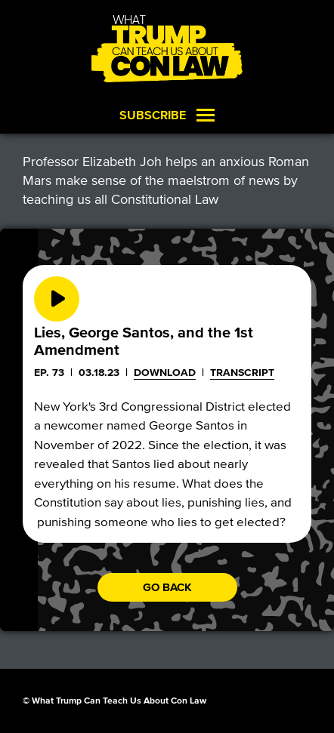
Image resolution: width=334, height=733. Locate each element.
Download (165, 372)
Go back (167, 587)
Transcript (242, 372)
